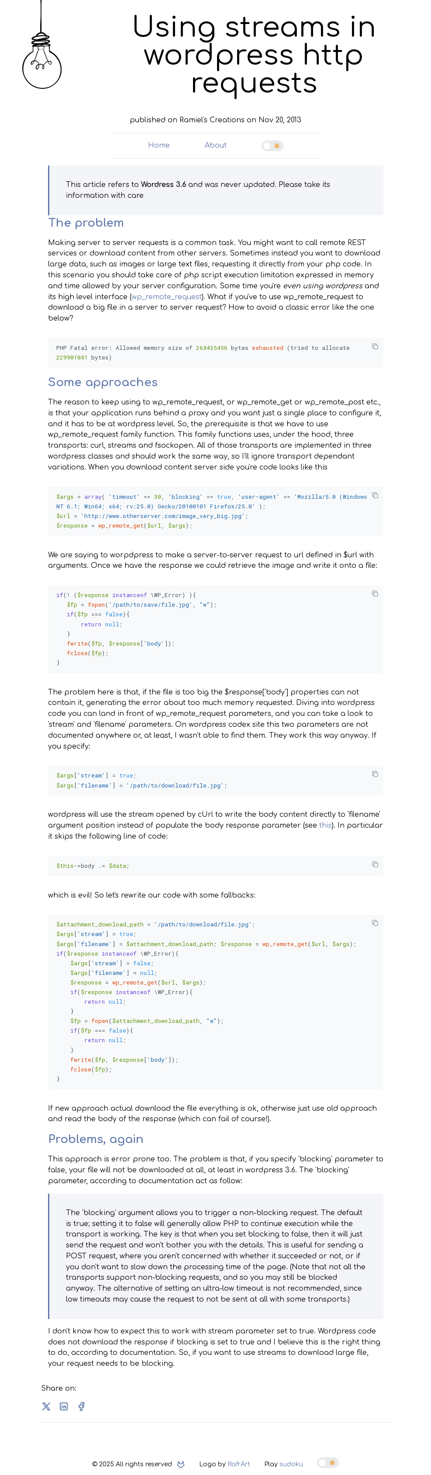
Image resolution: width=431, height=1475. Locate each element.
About (216, 145)
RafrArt (239, 1460)
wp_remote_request (166, 297)
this (325, 822)
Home (159, 145)
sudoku (291, 1460)
